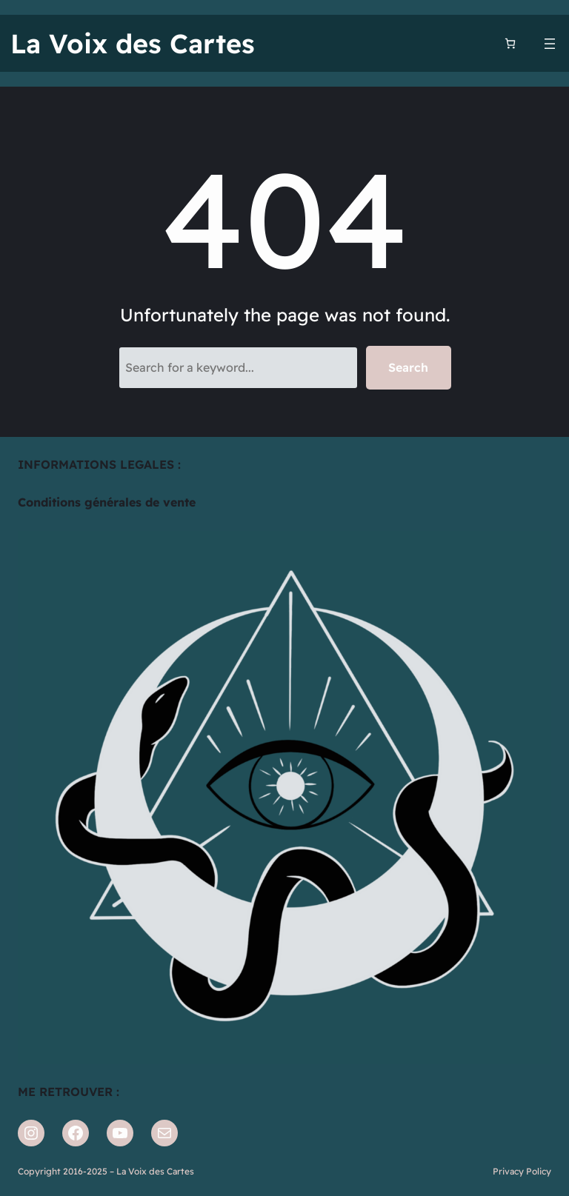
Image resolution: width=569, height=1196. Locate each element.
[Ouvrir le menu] (550, 44)
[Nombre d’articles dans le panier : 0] (510, 43)
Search (408, 367)
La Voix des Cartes (132, 43)
